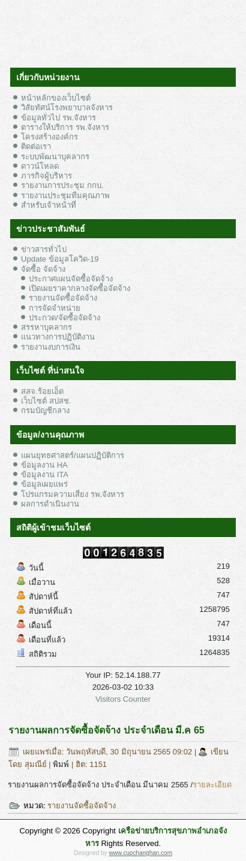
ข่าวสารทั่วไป (44, 249)
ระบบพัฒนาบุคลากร (55, 156)
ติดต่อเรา (36, 146)
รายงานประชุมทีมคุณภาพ (65, 195)
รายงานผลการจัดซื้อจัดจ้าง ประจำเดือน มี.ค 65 (106, 730)
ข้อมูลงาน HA (44, 464)
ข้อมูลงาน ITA (44, 474)
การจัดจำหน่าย (54, 308)
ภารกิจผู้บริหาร (46, 175)
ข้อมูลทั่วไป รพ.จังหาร (58, 117)
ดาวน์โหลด (40, 166)
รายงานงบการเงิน (50, 346)
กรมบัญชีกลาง (45, 410)
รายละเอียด (212, 784)
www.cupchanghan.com (140, 853)
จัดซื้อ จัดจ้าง (43, 269)
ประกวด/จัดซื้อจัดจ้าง (64, 317)
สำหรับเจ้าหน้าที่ (48, 205)
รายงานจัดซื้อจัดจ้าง (63, 297)
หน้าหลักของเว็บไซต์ (56, 97)
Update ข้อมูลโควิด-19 (59, 258)
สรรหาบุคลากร (46, 327)
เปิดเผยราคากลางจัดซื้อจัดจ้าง (79, 288)
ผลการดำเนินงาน (50, 503)
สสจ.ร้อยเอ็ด (42, 391)
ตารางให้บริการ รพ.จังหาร (65, 127)
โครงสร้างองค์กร (49, 136)
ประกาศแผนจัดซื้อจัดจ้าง (71, 278)
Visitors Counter (123, 699)
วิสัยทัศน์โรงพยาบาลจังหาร (67, 107)
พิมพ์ (62, 764)
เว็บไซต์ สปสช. (46, 400)
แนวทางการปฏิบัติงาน (58, 336)
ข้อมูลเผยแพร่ (44, 484)
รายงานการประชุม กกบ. (62, 185)
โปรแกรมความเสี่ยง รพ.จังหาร (72, 494)
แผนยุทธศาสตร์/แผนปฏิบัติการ (72, 455)
